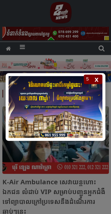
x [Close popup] (97, 79)
